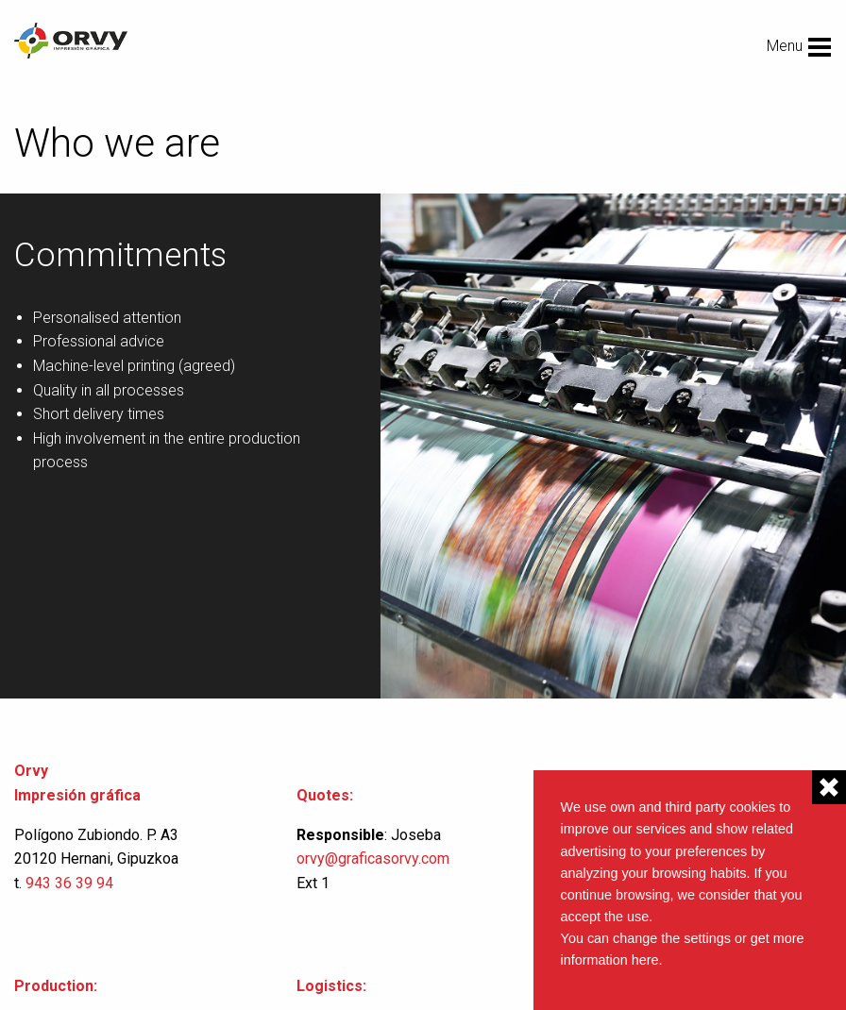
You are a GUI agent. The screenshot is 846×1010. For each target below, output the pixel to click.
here (645, 960)
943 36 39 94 (69, 883)
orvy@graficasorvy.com (374, 858)
